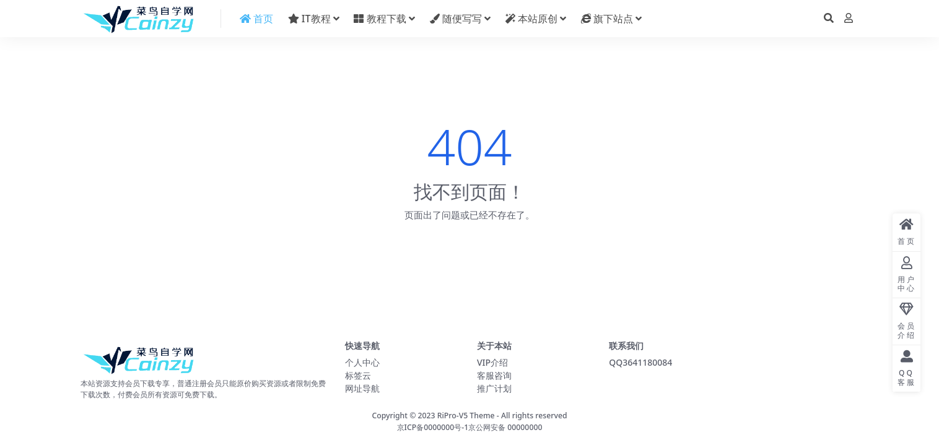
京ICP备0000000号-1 (433, 427)
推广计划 (494, 388)
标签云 (358, 375)
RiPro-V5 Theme (466, 415)
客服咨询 (494, 375)
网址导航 (362, 388)
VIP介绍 (492, 362)
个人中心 (362, 362)
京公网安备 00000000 (505, 427)
